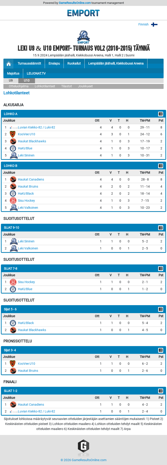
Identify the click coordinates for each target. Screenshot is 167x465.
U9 (11, 81)
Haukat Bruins (28, 187)
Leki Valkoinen (28, 208)
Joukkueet (85, 86)
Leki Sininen (26, 155)
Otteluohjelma (19, 86)
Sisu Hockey (26, 201)
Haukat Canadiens (31, 179)
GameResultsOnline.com (75, 3)
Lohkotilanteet (45, 86)
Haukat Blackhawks (32, 141)
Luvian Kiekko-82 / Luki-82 (36, 127)
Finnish (151, 24)
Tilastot (66, 86)
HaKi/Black (26, 194)
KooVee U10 (26, 134)
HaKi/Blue (25, 148)
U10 (26, 81)
